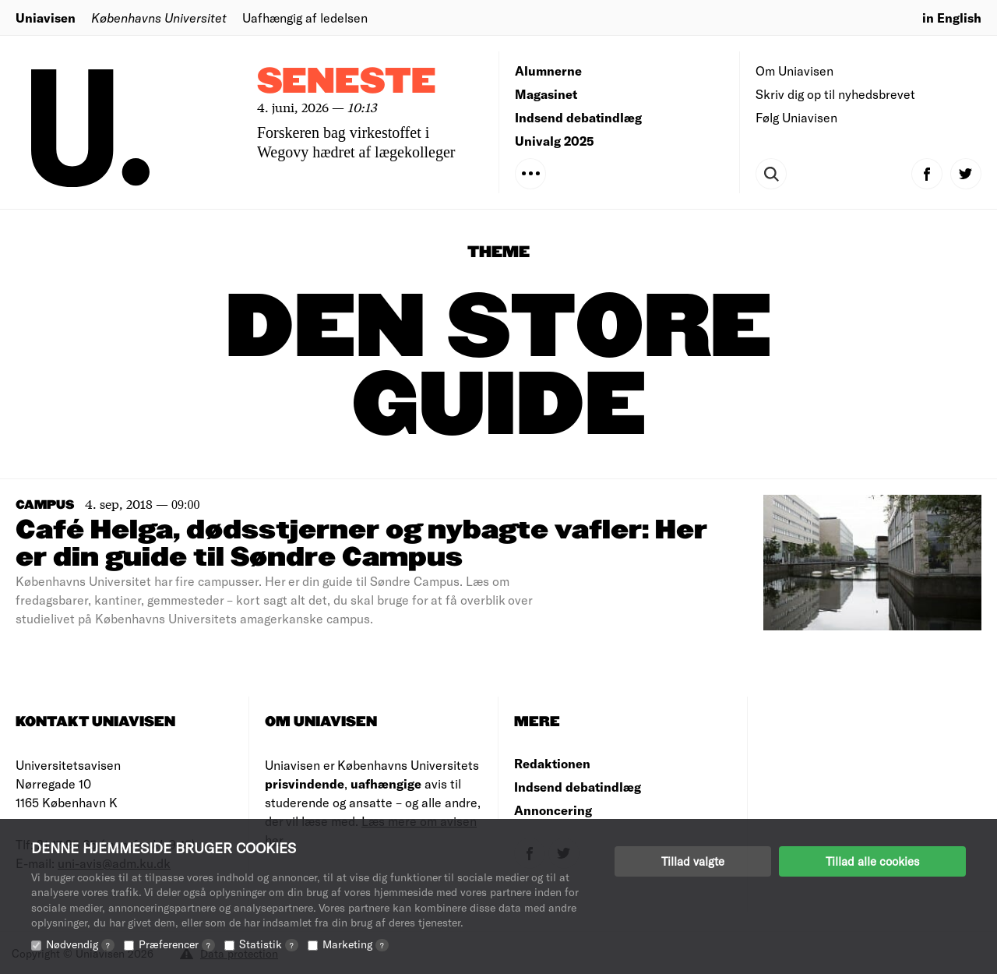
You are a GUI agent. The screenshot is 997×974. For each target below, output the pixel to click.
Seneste (346, 82)
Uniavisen (46, 17)
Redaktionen (552, 763)
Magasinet (546, 93)
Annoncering (553, 810)
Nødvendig (80, 944)
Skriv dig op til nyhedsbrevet (835, 93)
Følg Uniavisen (796, 117)
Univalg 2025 (554, 140)
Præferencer (177, 944)
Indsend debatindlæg (578, 117)
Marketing (355, 944)
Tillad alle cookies (872, 861)
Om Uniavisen (794, 70)
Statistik (268, 944)
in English (951, 17)
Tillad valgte (692, 861)
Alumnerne (548, 70)
